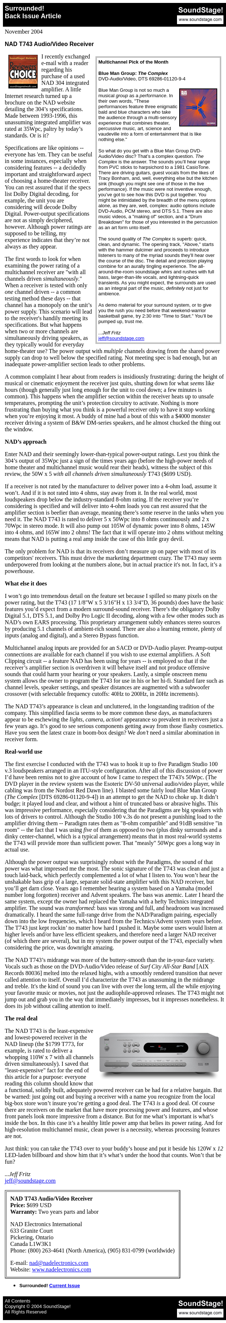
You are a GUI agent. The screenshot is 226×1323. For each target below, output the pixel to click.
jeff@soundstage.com (121, 338)
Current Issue (64, 1285)
